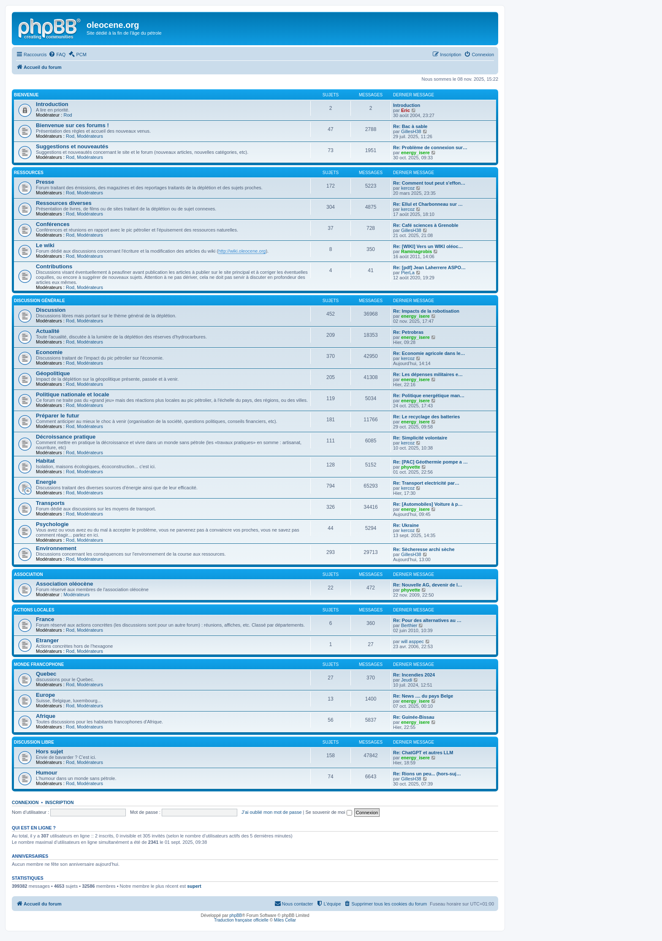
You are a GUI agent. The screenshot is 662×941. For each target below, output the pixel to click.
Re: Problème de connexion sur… (430, 147)
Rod (67, 114)
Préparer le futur (57, 415)
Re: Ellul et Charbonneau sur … (428, 204)
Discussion (50, 310)
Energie (46, 482)
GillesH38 (411, 131)
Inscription (59, 802)
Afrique (45, 716)
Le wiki (45, 245)
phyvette (410, 466)
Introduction (52, 104)
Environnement (56, 548)
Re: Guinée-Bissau (413, 717)
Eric (405, 110)
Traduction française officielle (241, 920)
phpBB (235, 915)
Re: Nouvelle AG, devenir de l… (427, 584)
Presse (45, 182)
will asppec (412, 641)
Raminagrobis (416, 251)
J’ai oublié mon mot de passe (271, 812)
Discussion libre (34, 742)
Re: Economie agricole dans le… (429, 353)
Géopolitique (53, 373)
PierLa (408, 272)
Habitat (45, 461)
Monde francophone (39, 664)
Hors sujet (49, 751)
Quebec (46, 674)
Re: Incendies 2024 (414, 674)
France (45, 619)
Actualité (48, 331)
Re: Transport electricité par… (426, 483)
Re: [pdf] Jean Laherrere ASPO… (429, 267)
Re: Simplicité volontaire (420, 437)
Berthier (409, 625)
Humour (46, 772)
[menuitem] (57, 54)
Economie (49, 352)
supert (194, 886)
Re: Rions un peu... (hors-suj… (427, 773)
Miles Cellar (285, 920)
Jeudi (406, 679)
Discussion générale (39, 300)
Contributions (54, 266)
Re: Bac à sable (410, 126)
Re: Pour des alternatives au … (427, 620)
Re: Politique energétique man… (428, 395)
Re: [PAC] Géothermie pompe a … (430, 461)
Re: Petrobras (408, 332)
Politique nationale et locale (72, 394)
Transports (50, 503)
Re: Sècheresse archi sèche (424, 549)
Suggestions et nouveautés (72, 146)
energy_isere (415, 152)
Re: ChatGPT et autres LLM (423, 752)
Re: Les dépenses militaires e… (428, 374)
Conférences (53, 224)
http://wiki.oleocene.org (242, 251)
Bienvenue (26, 95)
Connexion (25, 802)
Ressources (28, 172)
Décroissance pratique (65, 437)
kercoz (408, 188)
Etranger (47, 640)
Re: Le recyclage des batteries (426, 416)
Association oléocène (64, 584)
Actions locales (34, 610)
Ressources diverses (64, 203)
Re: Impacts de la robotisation (426, 311)
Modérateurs (90, 136)
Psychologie (52, 524)
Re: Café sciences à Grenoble (426, 225)
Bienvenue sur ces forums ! (72, 125)
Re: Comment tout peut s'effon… (429, 182)
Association (28, 574)
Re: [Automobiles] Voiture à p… (428, 504)
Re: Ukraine (406, 525)
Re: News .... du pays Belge (423, 695)
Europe (45, 695)
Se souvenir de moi (329, 812)
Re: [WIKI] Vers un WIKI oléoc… (428, 246)
